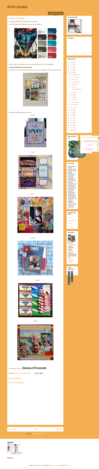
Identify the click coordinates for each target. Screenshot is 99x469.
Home (36, 429)
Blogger (68, 465)
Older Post (58, 429)
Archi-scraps (17, 7)
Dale (69, 217)
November (74, 77)
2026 (71, 62)
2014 (71, 125)
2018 (71, 115)
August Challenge (76, 89)
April (72, 97)
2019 (71, 113)
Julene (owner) (72, 220)
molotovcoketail (54, 465)
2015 (71, 122)
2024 (71, 67)
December (74, 74)
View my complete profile (70, 260)
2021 (71, 108)
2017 (71, 118)
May (72, 95)
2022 (71, 72)
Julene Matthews (73, 244)
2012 (71, 130)
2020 (71, 110)
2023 (71, 70)
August (73, 84)
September (74, 82)
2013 (71, 127)
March (73, 100)
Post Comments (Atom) (39, 433)
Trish (69, 226)
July (72, 87)
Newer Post (12, 429)
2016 (71, 120)
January (73, 104)
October (73, 79)
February (74, 102)
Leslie (69, 223)
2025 (71, 65)
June (73, 92)
